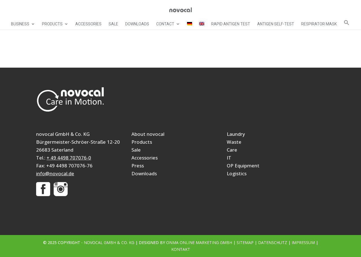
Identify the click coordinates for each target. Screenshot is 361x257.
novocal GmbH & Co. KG (109, 242)
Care (232, 150)
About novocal (147, 134)
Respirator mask (319, 24)
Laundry (236, 134)
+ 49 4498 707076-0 (69, 157)
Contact (165, 24)
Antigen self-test (275, 24)
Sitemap (245, 242)
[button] (346, 25)
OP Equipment (243, 165)
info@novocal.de (55, 173)
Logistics (236, 173)
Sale (113, 24)
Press (137, 165)
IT (229, 157)
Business (20, 24)
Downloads (137, 24)
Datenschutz (272, 242)
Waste (234, 142)
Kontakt (180, 249)
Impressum (303, 242)
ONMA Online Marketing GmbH (199, 242)
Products (52, 24)
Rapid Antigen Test (230, 24)
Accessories (88, 24)
